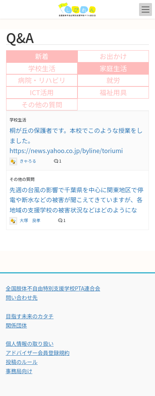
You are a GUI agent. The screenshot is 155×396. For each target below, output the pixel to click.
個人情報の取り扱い (30, 343)
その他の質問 (41, 104)
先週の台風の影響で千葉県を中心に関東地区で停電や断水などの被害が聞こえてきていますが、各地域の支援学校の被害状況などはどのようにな (76, 199)
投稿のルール (22, 362)
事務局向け (19, 371)
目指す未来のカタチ (30, 316)
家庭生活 (113, 68)
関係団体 (16, 325)
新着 (42, 56)
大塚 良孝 (25, 220)
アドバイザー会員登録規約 (38, 352)
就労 (113, 80)
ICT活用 (42, 92)
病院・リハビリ (42, 80)
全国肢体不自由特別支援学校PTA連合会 (53, 288)
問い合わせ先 (22, 297)
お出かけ (113, 56)
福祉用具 (113, 92)
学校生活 (41, 68)
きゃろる (23, 161)
